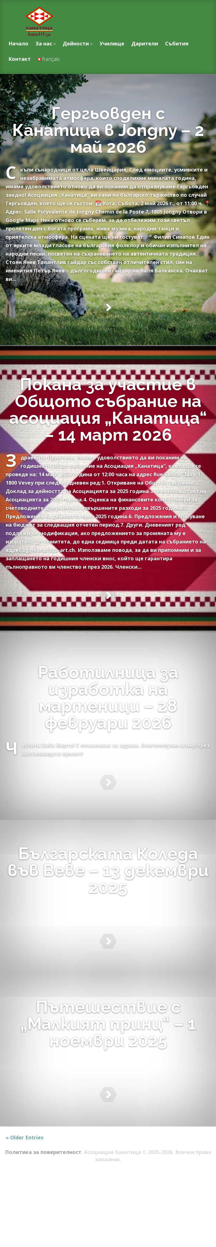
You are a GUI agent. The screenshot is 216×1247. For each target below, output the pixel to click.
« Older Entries (24, 1207)
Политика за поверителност (43, 1222)
